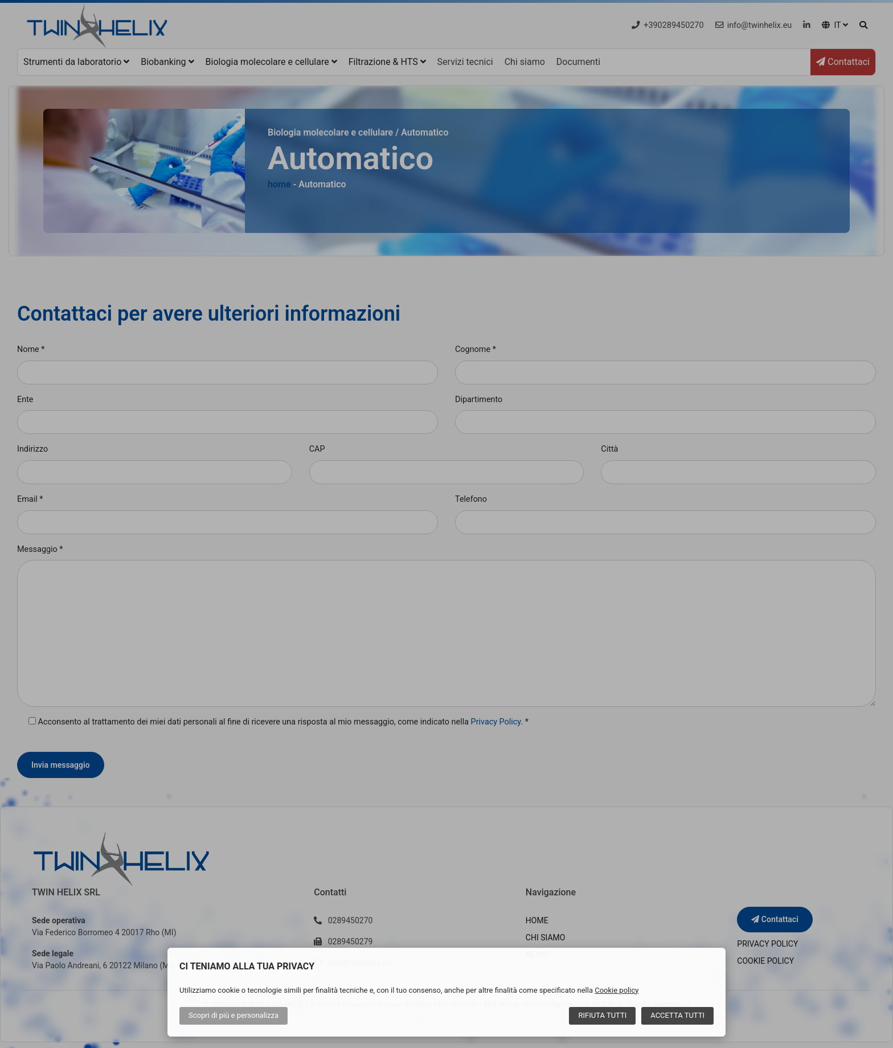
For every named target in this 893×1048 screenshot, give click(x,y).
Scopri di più (233, 1015)
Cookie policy (616, 990)
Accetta (677, 1015)
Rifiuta (602, 1015)
